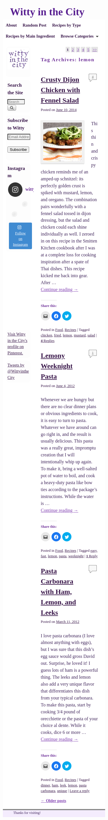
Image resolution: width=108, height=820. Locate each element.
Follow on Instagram (20, 236)
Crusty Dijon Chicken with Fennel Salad (60, 90)
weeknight (76, 556)
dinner (45, 785)
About (11, 25)
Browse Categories (78, 38)
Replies (48, 341)
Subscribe (18, 149)
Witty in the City (47, 12)
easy (93, 551)
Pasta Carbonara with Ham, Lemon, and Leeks (58, 591)
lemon (67, 335)
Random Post (34, 25)
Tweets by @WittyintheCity (18, 371)
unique (62, 791)
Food (59, 330)
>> (94, 49)
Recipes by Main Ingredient (30, 36)
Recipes (70, 330)
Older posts (53, 800)
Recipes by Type (66, 25)
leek (63, 785)
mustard (80, 335)
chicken (46, 335)
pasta (63, 556)
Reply (92, 556)
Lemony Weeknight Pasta (57, 366)
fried (57, 335)
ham (55, 785)
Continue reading (59, 289)
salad (91, 335)
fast (43, 556)
